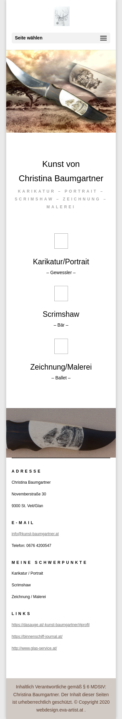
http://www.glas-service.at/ (34, 648)
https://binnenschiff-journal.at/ (37, 636)
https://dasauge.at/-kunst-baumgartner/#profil (50, 625)
